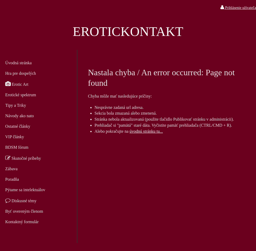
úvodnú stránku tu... (146, 131)
